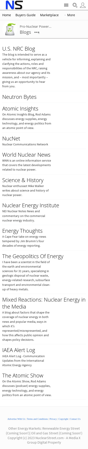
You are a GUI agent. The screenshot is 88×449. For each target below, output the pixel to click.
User (83, 5)
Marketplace (49, 15)
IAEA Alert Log (18, 350)
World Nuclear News (26, 154)
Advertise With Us (16, 419)
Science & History (22, 180)
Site (66, 5)
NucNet (11, 138)
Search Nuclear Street (75, 5)
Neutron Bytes (19, 96)
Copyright (63, 419)
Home (6, 15)
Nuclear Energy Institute (30, 205)
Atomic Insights (20, 108)
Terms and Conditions (37, 419)
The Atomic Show (22, 375)
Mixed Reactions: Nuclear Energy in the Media (44, 303)
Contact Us (75, 419)
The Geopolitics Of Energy (32, 256)
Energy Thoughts (22, 230)
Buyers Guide (25, 15)
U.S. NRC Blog (18, 48)
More (71, 15)
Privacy (53, 419)
